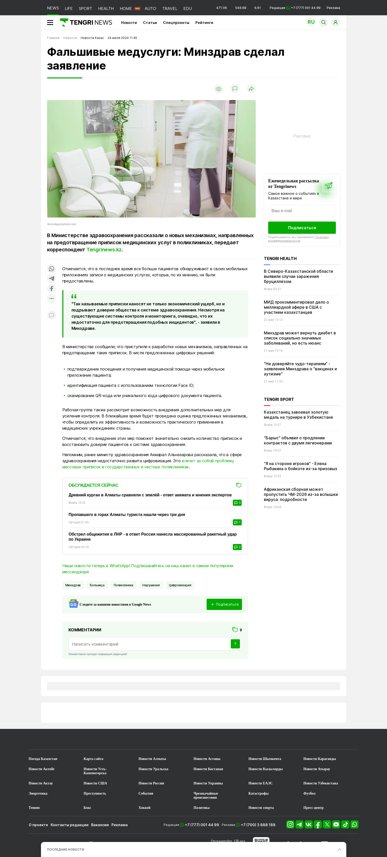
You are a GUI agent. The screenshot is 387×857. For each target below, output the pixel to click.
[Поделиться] (251, 89)
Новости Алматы (152, 759)
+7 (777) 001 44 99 (202, 825)
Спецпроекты (176, 22)
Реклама (333, 8)
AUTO (150, 8)
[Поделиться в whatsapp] (51, 269)
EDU (187, 8)
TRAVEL (169, 8)
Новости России (151, 783)
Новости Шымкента (265, 759)
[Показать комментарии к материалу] (51, 316)
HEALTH (106, 8)
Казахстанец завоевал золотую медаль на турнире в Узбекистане (298, 415)
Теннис (34, 808)
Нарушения (151, 585)
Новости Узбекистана (321, 783)
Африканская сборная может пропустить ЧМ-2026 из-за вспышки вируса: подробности (301, 494)
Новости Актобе (42, 769)
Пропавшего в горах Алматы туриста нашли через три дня (127, 514)
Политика (202, 808)
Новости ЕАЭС (261, 783)
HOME (126, 8)
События (146, 793)
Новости (129, 22)
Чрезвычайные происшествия (206, 795)
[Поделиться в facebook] (51, 289)
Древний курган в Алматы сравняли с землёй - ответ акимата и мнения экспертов (150, 495)
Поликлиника (123, 585)
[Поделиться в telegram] (51, 279)
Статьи (150, 22)
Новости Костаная (208, 769)
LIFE (69, 8)
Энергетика (38, 793)
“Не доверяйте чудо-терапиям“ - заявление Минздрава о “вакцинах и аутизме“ (300, 368)
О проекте (38, 825)
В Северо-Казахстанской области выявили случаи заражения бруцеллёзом (298, 276)
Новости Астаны (207, 759)
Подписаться (302, 227)
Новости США (95, 783)
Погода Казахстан (43, 759)
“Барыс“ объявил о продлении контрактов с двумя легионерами (298, 440)
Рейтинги (204, 22)
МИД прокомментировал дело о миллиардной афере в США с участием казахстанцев (296, 307)
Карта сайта (94, 759)
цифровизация (180, 585)
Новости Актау (41, 783)
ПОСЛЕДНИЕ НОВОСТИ (65, 849)
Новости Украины (208, 783)
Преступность (95, 793)
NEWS (53, 8)
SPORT (85, 8)
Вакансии (100, 825)
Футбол (310, 793)
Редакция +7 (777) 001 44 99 (295, 8)
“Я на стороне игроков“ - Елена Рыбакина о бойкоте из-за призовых (300, 466)
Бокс (87, 808)
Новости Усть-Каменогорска (95, 771)
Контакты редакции (70, 825)
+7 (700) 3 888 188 (258, 825)
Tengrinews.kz (104, 250)
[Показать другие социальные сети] (51, 299)
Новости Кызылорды (266, 769)
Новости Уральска (153, 769)
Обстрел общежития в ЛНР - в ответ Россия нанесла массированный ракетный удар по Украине (153, 536)
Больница (97, 585)
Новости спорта (261, 808)
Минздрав (73, 585)
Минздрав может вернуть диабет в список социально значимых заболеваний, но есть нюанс (300, 338)
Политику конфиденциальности (298, 238)
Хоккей (145, 808)
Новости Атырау (317, 769)
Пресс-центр (314, 808)
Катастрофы (259, 793)
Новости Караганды (320, 759)
